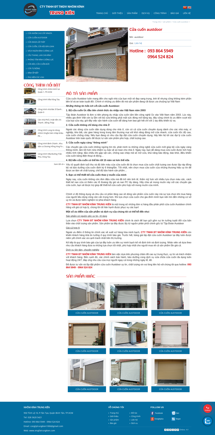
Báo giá (175, 13)
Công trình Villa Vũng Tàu (49, 99)
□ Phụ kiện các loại (35, 77)
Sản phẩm (132, 13)
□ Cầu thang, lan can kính (38, 55)
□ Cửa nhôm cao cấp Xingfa (39, 33)
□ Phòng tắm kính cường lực (40, 59)
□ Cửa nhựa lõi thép (35, 42)
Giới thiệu (117, 13)
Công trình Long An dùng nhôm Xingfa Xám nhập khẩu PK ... (50, 133)
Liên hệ (187, 13)
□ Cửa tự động (33, 68)
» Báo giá (112, 423)
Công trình (160, 13)
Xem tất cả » (59, 164)
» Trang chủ (113, 413)
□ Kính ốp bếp (32, 73)
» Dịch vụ (133, 423)
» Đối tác (133, 413)
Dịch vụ (146, 13)
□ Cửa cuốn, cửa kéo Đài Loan (40, 46)
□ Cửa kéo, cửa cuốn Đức (38, 64)
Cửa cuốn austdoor (181, 22)
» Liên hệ (133, 419)
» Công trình (134, 416)
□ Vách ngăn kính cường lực (39, 51)
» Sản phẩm (113, 419)
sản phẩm (167, 22)
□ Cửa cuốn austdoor (36, 37)
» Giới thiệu (113, 416)
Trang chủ (102, 13)
